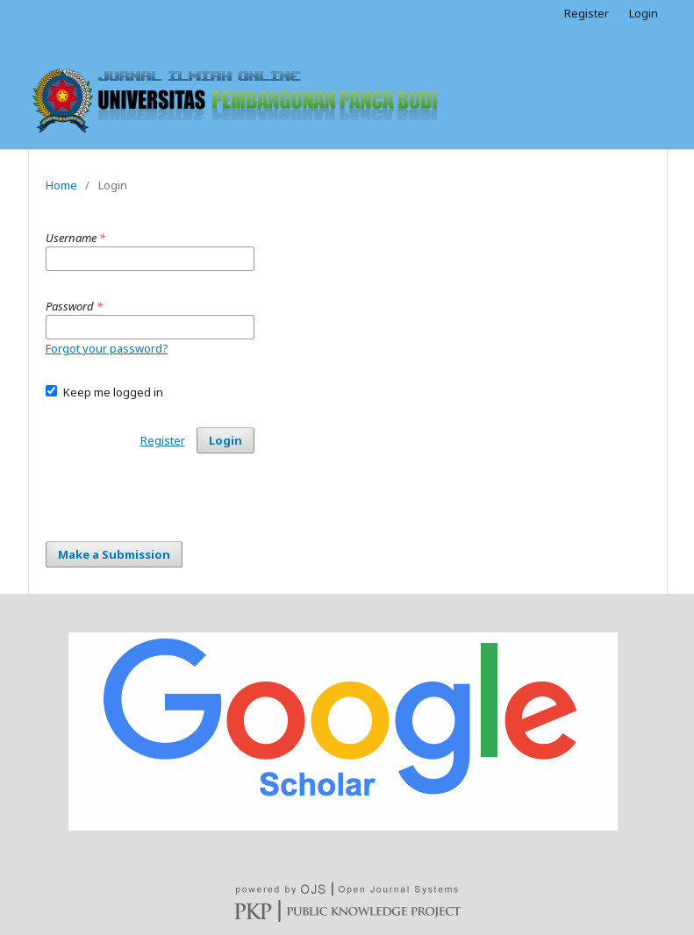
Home (61, 185)
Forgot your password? (107, 348)
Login (643, 13)
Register (586, 13)
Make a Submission (114, 554)
